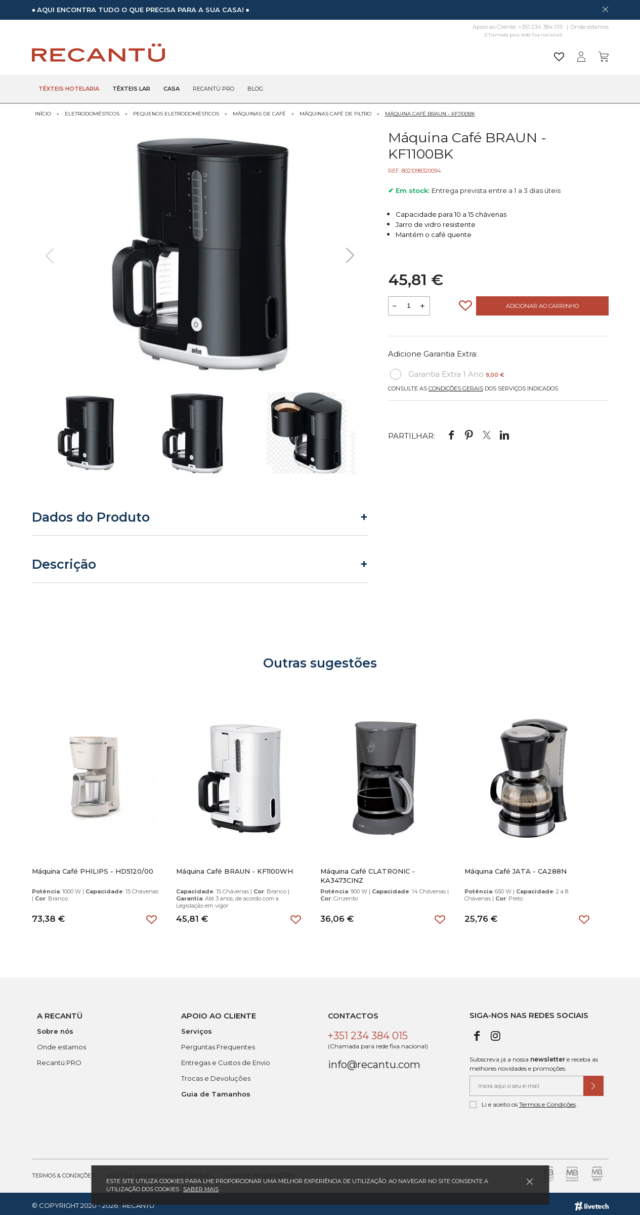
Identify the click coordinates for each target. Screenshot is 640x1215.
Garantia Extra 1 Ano (447, 370)
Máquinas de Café (259, 110)
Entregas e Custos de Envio (225, 1059)
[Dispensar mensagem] (605, 9)
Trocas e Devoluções (215, 1075)
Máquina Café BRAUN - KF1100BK (430, 110)
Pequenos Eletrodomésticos (176, 110)
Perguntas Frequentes (218, 1043)
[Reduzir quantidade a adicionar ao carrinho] (395, 302)
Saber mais (201, 1189)
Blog (255, 89)
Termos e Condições (547, 1101)
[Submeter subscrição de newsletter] (593, 1082)
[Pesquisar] (398, 53)
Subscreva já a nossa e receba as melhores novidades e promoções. (534, 1060)
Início (43, 110)
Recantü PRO (59, 1059)
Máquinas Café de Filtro (335, 110)
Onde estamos (590, 26)
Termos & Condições (63, 1171)
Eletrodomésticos (92, 110)
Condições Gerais (456, 384)
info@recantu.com (374, 1061)
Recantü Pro (213, 89)
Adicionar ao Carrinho (542, 302)
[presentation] (49, 251)
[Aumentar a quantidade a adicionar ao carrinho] (423, 302)
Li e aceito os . (523, 1101)
